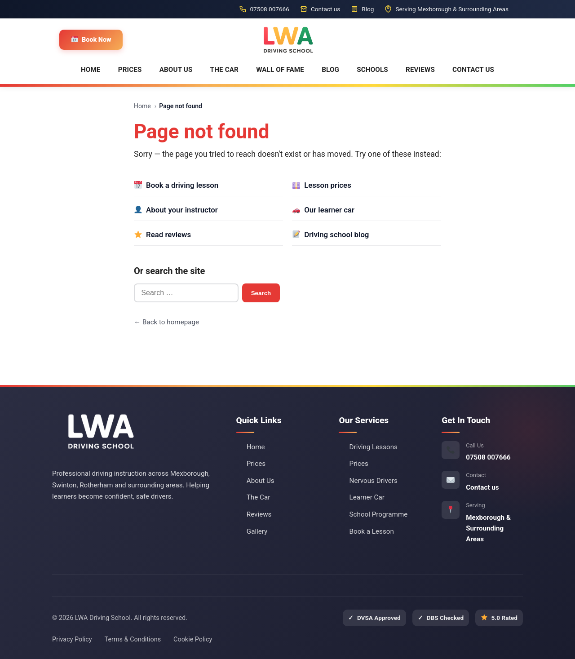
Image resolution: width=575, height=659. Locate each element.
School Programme (378, 514)
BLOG (330, 70)
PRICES (130, 70)
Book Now (91, 40)
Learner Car (367, 497)
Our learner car (323, 210)
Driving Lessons (373, 447)
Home (142, 106)
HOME (91, 70)
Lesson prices (321, 185)
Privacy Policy (72, 639)
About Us (260, 481)
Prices (256, 464)
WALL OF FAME (280, 70)
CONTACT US (473, 70)
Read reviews (162, 235)
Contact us (320, 9)
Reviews (259, 514)
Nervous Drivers (373, 481)
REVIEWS (420, 70)
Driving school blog (330, 235)
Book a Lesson (371, 531)
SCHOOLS (372, 70)
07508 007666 (264, 9)
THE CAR (224, 70)
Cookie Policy (192, 639)
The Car (258, 497)
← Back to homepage (166, 322)
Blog (362, 9)
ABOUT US (176, 70)
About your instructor (176, 210)
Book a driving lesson (176, 185)
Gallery (257, 531)
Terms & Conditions (133, 639)
